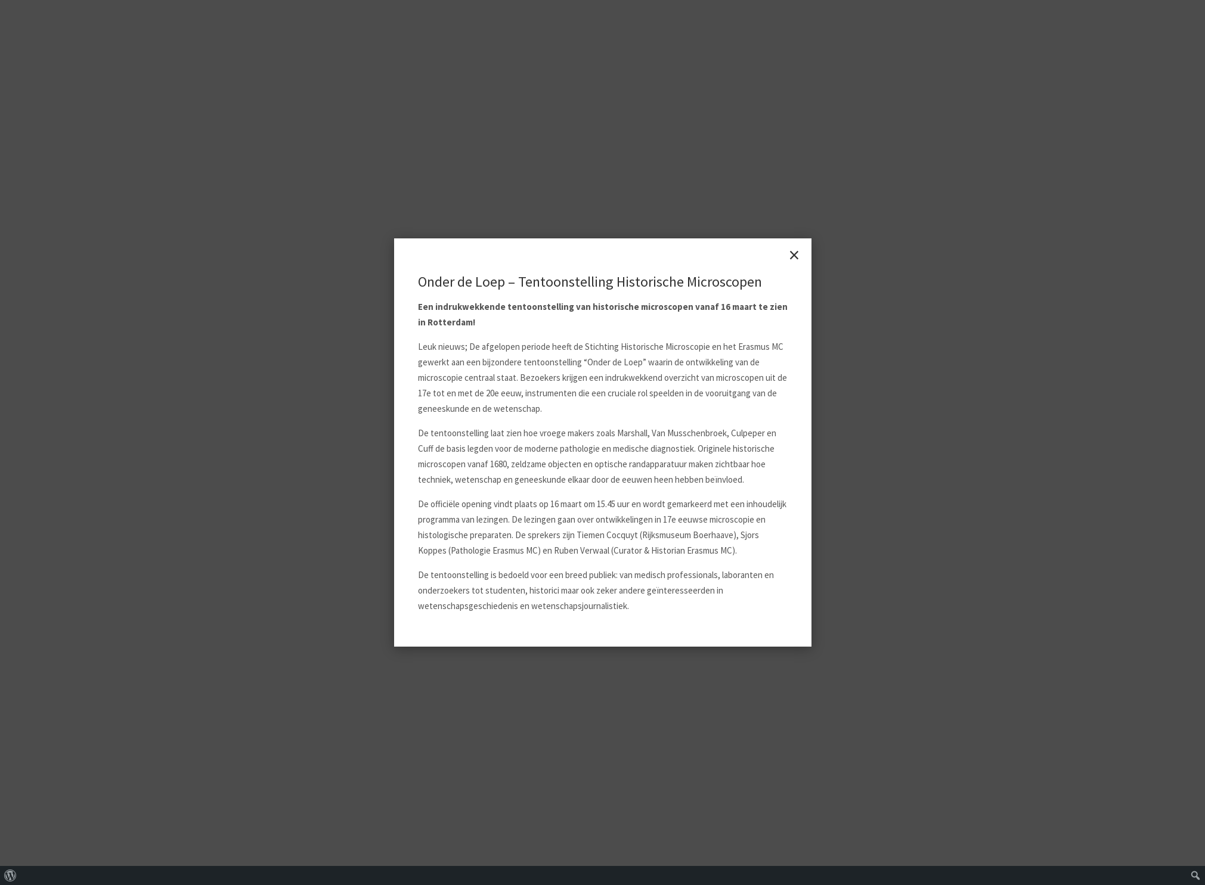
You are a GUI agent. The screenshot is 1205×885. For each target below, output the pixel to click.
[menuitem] (10, 875)
